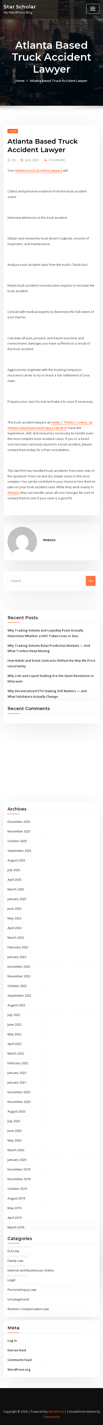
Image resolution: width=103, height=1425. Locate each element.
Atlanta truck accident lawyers (38, 211)
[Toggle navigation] (92, 9)
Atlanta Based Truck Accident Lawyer (59, 85)
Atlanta (13, 533)
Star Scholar (20, 7)
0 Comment (57, 200)
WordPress (56, 1412)
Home (20, 85)
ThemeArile (51, 1417)
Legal (12, 171)
